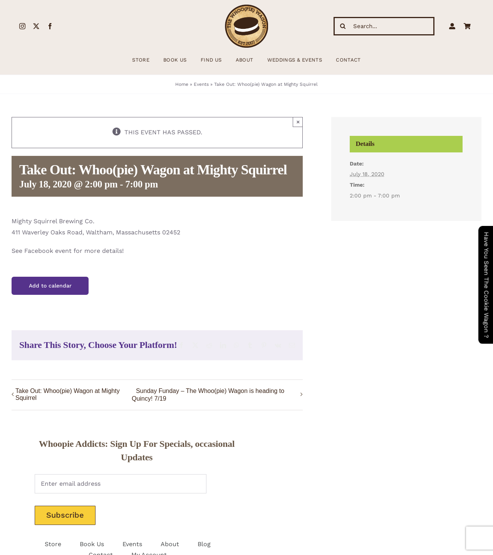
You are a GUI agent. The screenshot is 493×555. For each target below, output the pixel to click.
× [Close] (298, 122)
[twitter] (36, 26)
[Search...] (384, 26)
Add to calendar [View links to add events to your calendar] (50, 286)
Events (201, 84)
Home (181, 84)
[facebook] (50, 26)
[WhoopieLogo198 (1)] (246, 7)
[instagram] (22, 26)
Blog (204, 544)
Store (53, 544)
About (170, 544)
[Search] (343, 26)
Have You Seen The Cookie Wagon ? (486, 285)
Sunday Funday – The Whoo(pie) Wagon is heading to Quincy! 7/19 (208, 395)
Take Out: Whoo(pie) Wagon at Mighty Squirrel (67, 394)
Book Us (92, 544)
